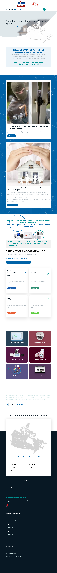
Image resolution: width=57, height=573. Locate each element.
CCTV (39, 565)
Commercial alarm (13, 565)
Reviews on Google (11, 558)
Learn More (12, 204)
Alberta (13, 461)
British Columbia (32, 461)
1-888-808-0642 (12, 534)
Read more (11, 135)
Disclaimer (28, 480)
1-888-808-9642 (17, 9)
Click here (22, 541)
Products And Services (23, 565)
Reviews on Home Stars (12, 553)
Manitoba (13, 464)
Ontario (13, 467)
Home (7, 26)
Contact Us (44, 565)
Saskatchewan (15, 470)
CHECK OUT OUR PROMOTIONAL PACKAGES (18, 262)
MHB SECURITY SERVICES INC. (34, 570)
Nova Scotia (31, 464)
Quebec (30, 467)
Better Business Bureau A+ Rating (14, 556)
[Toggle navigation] (50, 9)
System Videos (33, 565)
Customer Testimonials (11, 550)
